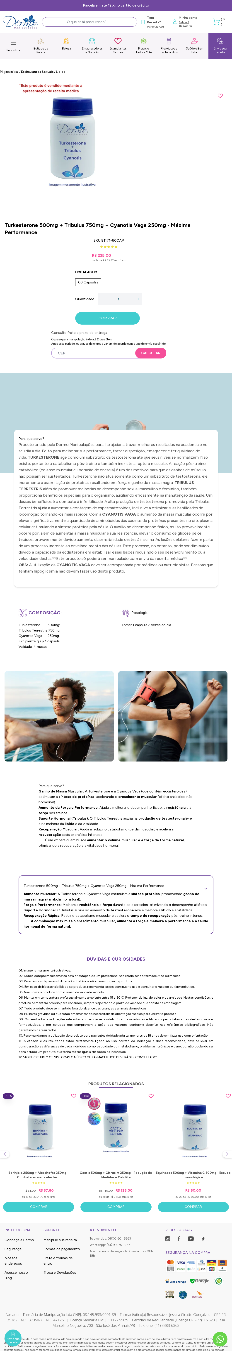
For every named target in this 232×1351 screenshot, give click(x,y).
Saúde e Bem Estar (194, 46)
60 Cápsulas (88, 282)
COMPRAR (108, 318)
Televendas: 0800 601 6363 (110, 1238)
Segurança (13, 1249)
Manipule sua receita (60, 1240)
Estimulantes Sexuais (118, 46)
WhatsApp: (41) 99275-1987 (110, 1245)
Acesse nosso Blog (16, 1275)
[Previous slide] (5, 1154)
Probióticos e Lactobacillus (169, 46)
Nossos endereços (13, 1261)
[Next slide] (227, 1154)
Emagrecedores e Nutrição (92, 46)
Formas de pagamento (62, 1249)
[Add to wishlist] (220, 96)
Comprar (38, 1207)
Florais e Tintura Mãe (143, 46)
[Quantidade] (120, 299)
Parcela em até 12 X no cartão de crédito (116, 5)
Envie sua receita (220, 46)
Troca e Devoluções (60, 1272)
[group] (116, 148)
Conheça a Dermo (19, 1240)
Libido (60, 72)
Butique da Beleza (41, 46)
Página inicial (9, 72)
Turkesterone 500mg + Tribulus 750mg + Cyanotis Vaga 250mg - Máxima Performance (116, 885)
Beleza (66, 44)
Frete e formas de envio (58, 1261)
